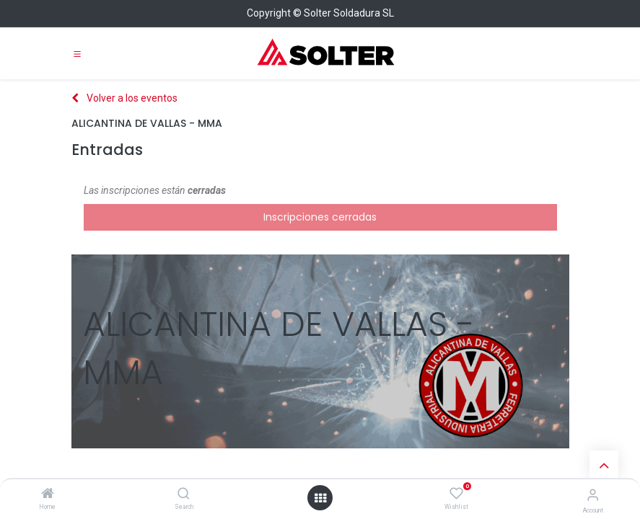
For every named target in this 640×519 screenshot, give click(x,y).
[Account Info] (593, 495)
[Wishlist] (456, 493)
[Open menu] (320, 498)
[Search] (183, 494)
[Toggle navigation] (77, 53)
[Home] (47, 494)
